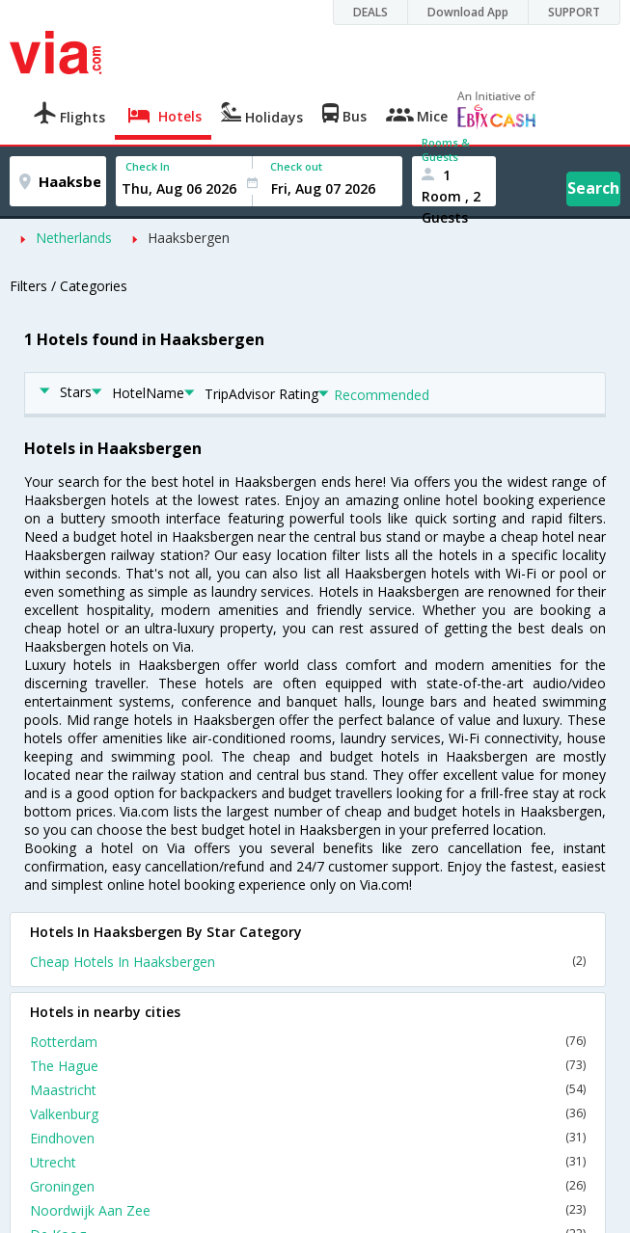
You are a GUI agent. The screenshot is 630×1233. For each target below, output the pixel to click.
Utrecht (308, 1162)
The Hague (308, 1066)
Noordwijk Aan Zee (308, 1210)
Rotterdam (308, 1041)
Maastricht (308, 1090)
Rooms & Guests (446, 149)
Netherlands (74, 237)
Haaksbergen (189, 237)
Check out (296, 166)
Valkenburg (308, 1114)
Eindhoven (308, 1138)
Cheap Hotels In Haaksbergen (308, 961)
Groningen (308, 1186)
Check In (147, 166)
